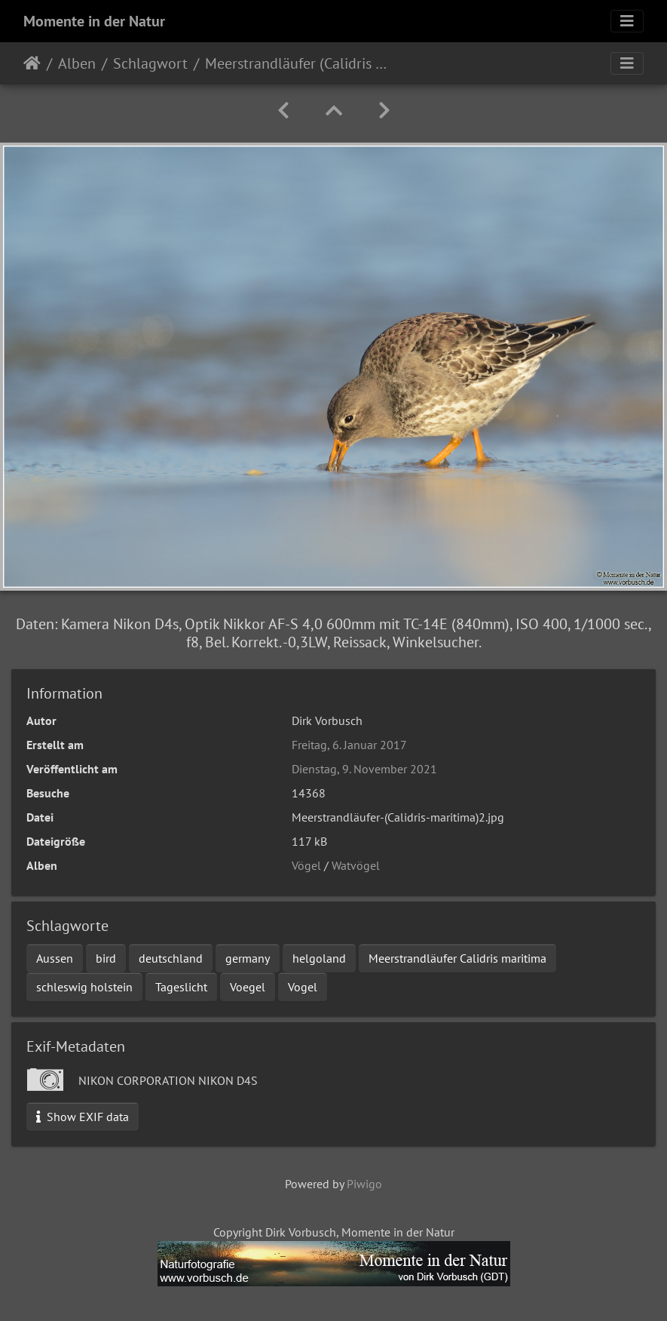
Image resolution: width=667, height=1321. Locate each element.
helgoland (319, 958)
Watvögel (356, 865)
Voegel (247, 986)
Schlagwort (150, 63)
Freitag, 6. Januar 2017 (349, 744)
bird (106, 958)
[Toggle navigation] (627, 21)
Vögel (306, 865)
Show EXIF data (82, 1116)
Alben (77, 63)
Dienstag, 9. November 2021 (364, 768)
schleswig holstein (84, 986)
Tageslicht (181, 986)
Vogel (302, 986)
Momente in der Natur (94, 21)
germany (247, 958)
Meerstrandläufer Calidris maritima (457, 958)
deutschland (171, 958)
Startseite (32, 63)
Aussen (54, 958)
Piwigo (364, 1183)
